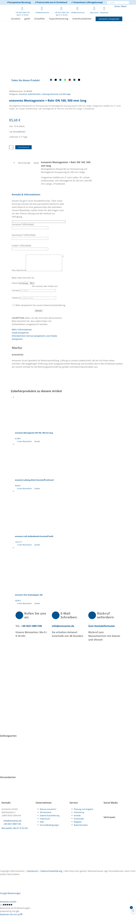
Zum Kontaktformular (101, 602)
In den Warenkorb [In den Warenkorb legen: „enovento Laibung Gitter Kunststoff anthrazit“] (24, 464)
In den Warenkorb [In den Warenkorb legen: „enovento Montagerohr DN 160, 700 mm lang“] (24, 417)
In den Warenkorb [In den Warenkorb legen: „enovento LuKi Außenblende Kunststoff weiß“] (24, 521)
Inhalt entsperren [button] (20, 308)
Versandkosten (19, 101)
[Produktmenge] (11, 117)
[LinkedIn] (51, 50)
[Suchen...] (118, 2)
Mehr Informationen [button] (22, 305)
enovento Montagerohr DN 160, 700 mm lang (34, 409)
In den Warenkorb (23, 117)
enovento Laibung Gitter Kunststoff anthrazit (34, 456)
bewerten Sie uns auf (11, 914)
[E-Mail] (70, 50)
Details (37, 417)
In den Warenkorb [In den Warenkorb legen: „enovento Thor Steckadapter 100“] (24, 579)
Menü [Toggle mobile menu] (123, 6)
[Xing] (65, 50)
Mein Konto (94, 13)
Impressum (32, 871)
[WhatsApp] (56, 50)
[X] (46, 50)
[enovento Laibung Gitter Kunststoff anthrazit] (70, 435)
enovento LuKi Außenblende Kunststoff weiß (34, 512)
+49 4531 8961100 (31, 602)
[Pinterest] (60, 50)
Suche (117, 6)
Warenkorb (104, 13)
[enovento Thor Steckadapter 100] (70, 544)
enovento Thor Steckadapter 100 (28, 571)
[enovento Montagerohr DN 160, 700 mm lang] (70, 388)
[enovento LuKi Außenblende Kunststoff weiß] (70, 487)
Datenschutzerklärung (51, 871)
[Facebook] (42, 50)
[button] (26, 164)
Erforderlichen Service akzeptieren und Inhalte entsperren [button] (34, 313)
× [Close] (33, 259)
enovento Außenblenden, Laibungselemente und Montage (45, 63)
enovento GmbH (8, 901)
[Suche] (108, 2)
